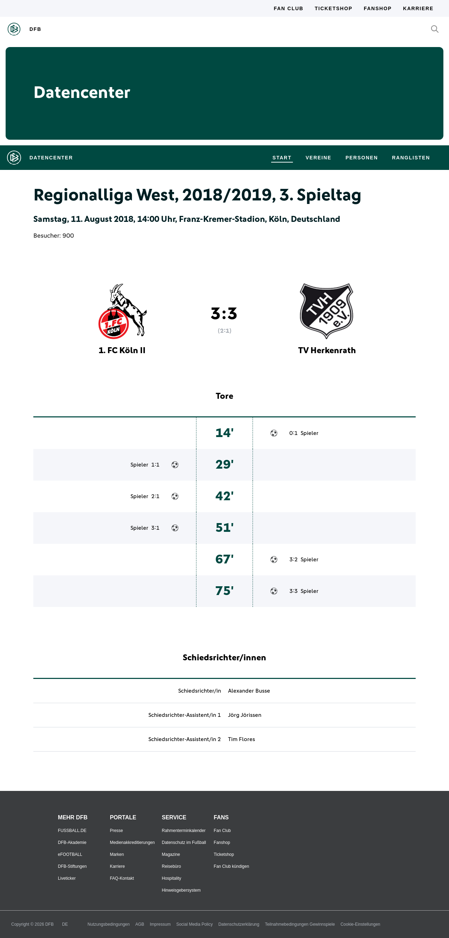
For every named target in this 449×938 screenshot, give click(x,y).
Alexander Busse (249, 691)
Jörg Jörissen (244, 715)
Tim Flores (241, 739)
